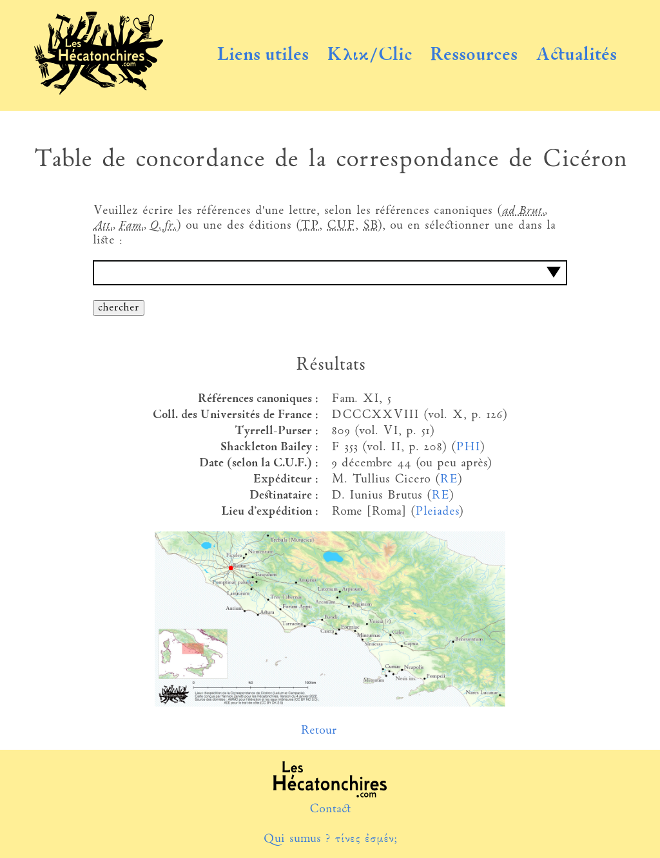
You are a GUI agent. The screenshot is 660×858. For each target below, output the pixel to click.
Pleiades (436, 512)
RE (448, 479)
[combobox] (330, 272)
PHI (468, 447)
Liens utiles (263, 55)
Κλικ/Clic (369, 55)
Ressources (474, 55)
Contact (330, 809)
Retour (318, 731)
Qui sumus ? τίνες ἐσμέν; (330, 839)
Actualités (576, 55)
